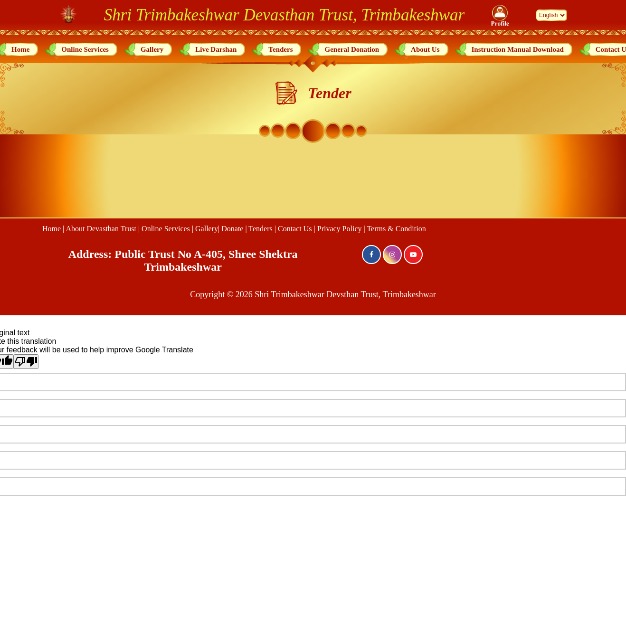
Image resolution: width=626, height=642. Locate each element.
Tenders (280, 49)
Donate (232, 229)
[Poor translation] (26, 361)
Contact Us (295, 229)
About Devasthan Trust (101, 229)
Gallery (152, 49)
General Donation (351, 49)
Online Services (85, 49)
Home (20, 49)
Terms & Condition (396, 229)
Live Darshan (216, 49)
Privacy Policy (339, 229)
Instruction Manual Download (518, 49)
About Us (425, 49)
